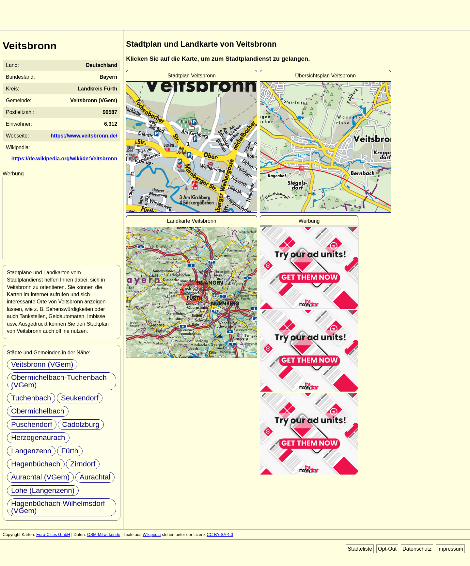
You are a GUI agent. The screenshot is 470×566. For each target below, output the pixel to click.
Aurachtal (95, 477)
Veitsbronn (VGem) (42, 364)
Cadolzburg (81, 424)
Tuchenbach (31, 398)
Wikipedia (152, 534)
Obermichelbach (37, 411)
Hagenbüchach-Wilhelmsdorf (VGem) (58, 507)
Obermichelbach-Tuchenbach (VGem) (59, 381)
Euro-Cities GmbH (53, 534)
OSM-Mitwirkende (103, 534)
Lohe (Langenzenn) (42, 490)
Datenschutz (416, 549)
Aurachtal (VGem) (40, 477)
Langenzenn (31, 451)
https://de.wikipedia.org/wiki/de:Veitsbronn (64, 158)
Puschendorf (31, 424)
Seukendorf (80, 398)
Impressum (450, 549)
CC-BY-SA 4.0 (220, 534)
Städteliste (360, 549)
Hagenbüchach (35, 464)
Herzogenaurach (38, 437)
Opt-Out (387, 549)
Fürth (69, 451)
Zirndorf (82, 464)
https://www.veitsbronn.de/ (84, 135)
